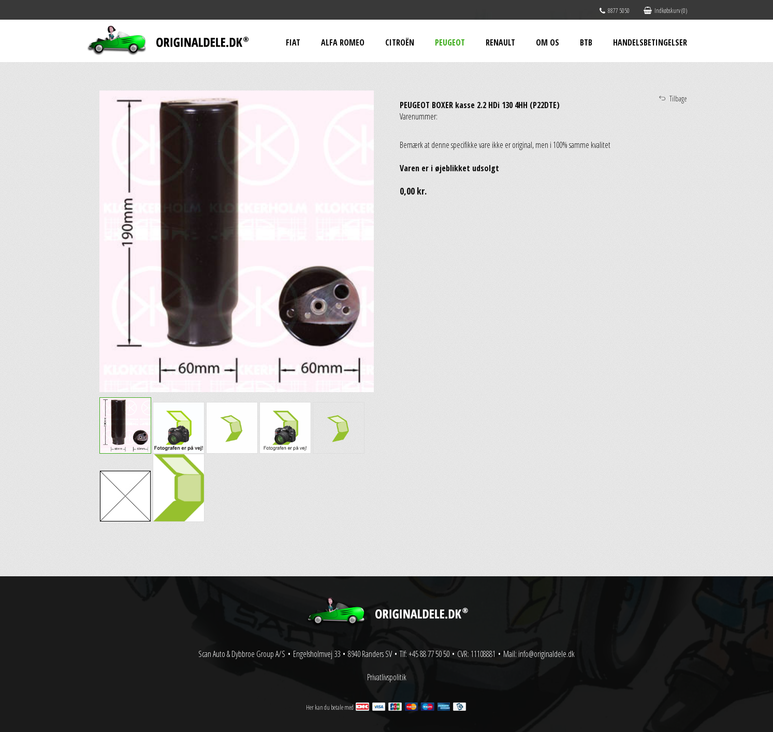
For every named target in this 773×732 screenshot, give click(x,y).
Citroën (399, 42)
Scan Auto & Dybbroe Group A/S (241, 654)
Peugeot (450, 42)
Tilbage (678, 98)
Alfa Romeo (342, 42)
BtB (586, 42)
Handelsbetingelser (650, 42)
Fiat (293, 42)
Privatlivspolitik (386, 677)
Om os (547, 42)
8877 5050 (615, 10)
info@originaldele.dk (546, 654)
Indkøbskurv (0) (665, 10)
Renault (500, 42)
